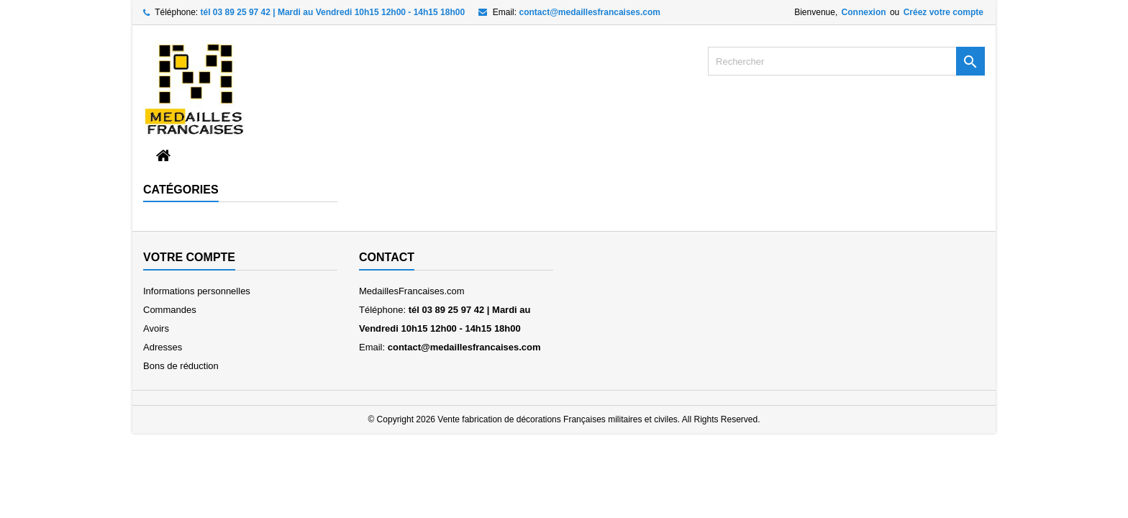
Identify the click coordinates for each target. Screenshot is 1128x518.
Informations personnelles (196, 291)
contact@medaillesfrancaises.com (589, 12)
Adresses (162, 347)
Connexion (864, 12)
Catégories (181, 189)
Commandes (169, 309)
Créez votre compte (943, 12)
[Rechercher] (846, 61)
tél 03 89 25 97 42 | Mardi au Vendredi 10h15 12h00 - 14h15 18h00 (333, 12)
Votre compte (189, 257)
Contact (386, 257)
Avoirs (156, 328)
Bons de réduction (181, 365)
